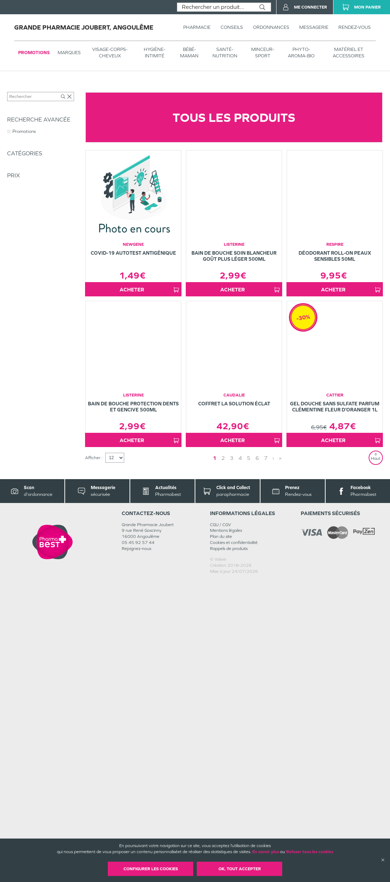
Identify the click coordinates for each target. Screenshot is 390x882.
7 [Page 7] (266, 759)
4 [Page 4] (240, 759)
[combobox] (215, 7)
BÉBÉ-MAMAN (189, 52)
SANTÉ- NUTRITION (224, 52)
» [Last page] (280, 759)
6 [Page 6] (257, 759)
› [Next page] (273, 759)
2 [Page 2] (223, 759)
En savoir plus (265, 851)
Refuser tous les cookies (309, 851)
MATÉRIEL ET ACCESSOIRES (348, 52)
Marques (69, 52)
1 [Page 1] (214, 759)
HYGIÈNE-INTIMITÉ (154, 52)
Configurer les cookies (150, 868)
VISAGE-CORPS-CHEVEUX (110, 52)
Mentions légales (226, 831)
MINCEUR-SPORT (262, 52)
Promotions (34, 52)
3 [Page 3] (231, 759)
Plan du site (221, 837)
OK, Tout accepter (239, 868)
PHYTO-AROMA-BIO (301, 52)
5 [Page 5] (249, 759)
